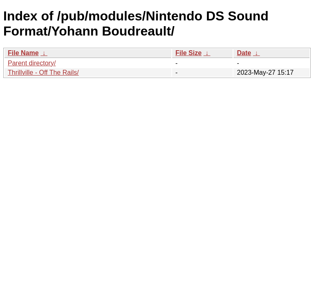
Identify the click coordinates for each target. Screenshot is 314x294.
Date (244, 52)
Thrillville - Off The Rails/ (43, 72)
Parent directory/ (32, 63)
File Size (188, 52)
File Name (23, 52)
